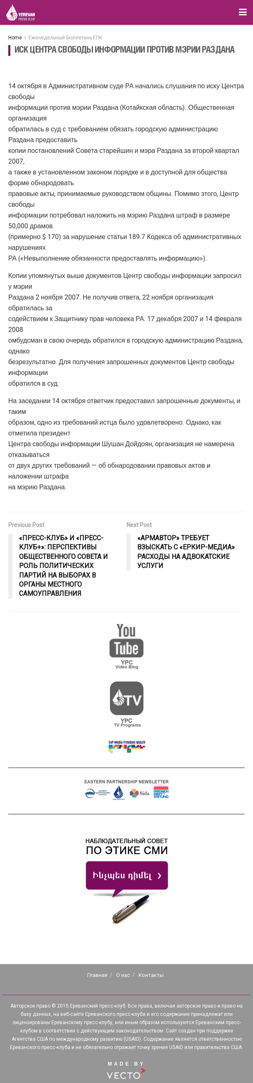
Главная (97, 975)
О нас (123, 975)
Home (15, 38)
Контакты (151, 975)
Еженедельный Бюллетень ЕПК (66, 38)
